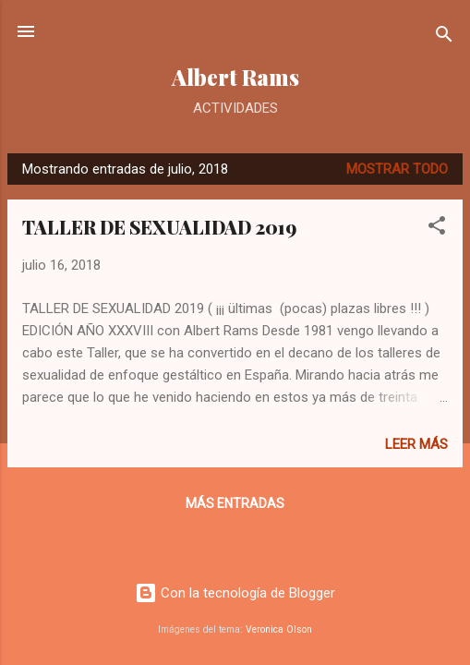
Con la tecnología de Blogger (235, 593)
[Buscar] (444, 37)
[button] (437, 228)
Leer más (416, 444)
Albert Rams (235, 77)
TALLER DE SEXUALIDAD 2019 (159, 226)
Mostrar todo (397, 169)
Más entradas (235, 503)
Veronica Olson (279, 629)
